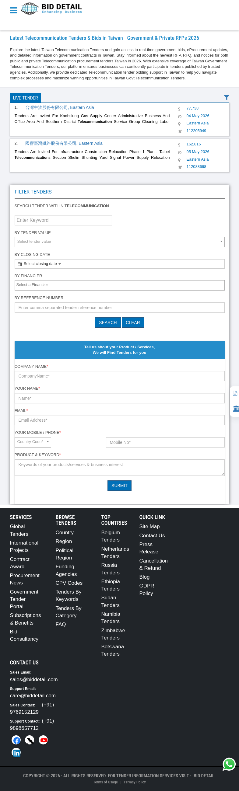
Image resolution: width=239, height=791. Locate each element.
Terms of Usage (105, 782)
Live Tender (25, 98)
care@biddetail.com (33, 696)
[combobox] (120, 242)
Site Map (149, 526)
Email (21, 410)
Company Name (31, 366)
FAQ (61, 624)
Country (65, 532)
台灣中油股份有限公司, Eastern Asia (59, 107)
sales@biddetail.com (34, 679)
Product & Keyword (38, 454)
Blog (144, 577)
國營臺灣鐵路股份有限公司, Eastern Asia (64, 143)
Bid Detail (204, 776)
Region (64, 541)
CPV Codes (69, 583)
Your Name (27, 388)
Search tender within (62, 206)
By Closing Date (32, 254)
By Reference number (39, 297)
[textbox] (121, 285)
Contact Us (152, 535)
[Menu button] (15, 10)
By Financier (28, 276)
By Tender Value (33, 232)
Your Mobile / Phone (38, 432)
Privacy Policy (135, 782)
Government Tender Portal (24, 599)
